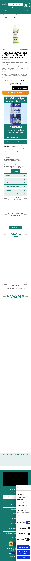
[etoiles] (7, 59)
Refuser (23, 557)
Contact (21, 7)
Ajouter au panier (20, 88)
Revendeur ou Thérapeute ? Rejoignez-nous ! (15, 18)
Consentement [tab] (22, 488)
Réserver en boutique (15, 83)
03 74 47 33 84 (24, 10)
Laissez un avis (15, 227)
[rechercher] (21, 4)
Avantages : (7, 146)
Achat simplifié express (15, 92)
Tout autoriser (23, 547)
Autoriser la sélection (23, 552)
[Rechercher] (15, 4)
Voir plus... (15, 171)
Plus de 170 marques (15, 455)
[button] (15, 117)
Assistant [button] (10, 7)
